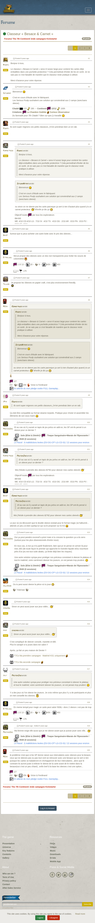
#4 (89, 144)
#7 (89, 278)
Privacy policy (9, 881)
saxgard (6, 608)
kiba (5, 630)
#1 (89, 58)
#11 (88, 449)
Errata (53, 858)
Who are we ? (8, 873)
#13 (88, 532)
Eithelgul (7, 257)
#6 (89, 251)
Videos (53, 847)
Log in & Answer (47, 808)
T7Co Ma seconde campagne (27, 662)
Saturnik (7, 93)
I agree (40, 918)
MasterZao (8, 429)
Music (53, 851)
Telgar (6, 284)
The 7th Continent (21, 39)
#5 (89, 229)
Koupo (5, 128)
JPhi (5, 402)
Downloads (55, 854)
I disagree (53, 918)
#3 (89, 122)
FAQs (52, 843)
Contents (6, 854)
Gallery (5, 858)
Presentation (8, 843)
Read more (80, 914)
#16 (88, 624)
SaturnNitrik (22, 184)
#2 (89, 87)
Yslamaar (7, 586)
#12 (88, 489)
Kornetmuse (8, 151)
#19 (88, 726)
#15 (88, 602)
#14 (88, 579)
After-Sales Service (11, 888)
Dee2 (5, 235)
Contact (6, 884)
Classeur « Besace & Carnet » (28, 34)
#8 (89, 300)
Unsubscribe (7, 908)
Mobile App (55, 861)
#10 (88, 422)
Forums (7, 39)
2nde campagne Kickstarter (44, 39)
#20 (88, 750)
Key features (8, 851)
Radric (6, 65)
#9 (89, 395)
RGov (5, 306)
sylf (5, 675)
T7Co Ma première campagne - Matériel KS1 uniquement (39, 656)
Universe (6, 847)
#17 (88, 669)
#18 (88, 702)
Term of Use (8, 877)
